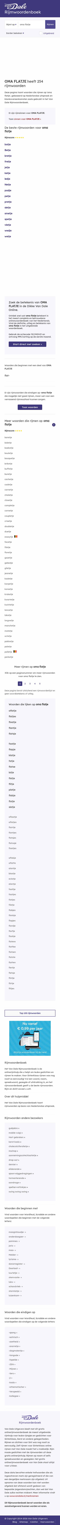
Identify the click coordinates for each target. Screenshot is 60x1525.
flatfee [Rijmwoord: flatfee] (12, 946)
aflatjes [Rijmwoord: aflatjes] (12, 822)
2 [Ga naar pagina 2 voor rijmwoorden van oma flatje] (25, 683)
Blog (14, 1522)
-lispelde (13, 1359)
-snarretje (14, 1346)
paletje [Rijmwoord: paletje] (8, 646)
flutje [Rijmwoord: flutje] (12, 801)
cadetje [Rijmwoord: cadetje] (8, 484)
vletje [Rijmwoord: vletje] (8, 224)
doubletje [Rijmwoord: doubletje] (9, 526)
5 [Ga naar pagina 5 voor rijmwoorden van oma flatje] (40, 683)
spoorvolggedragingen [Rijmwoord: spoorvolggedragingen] (20, 1173)
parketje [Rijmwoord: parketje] (9, 657)
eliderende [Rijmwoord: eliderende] (14, 1169)
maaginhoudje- (16, 1232)
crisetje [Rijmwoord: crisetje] (8, 521)
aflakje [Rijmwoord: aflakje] (12, 858)
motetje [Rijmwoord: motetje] (8, 631)
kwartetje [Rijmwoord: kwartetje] (9, 599)
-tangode (13, 1355)
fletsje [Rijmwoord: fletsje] (12, 973)
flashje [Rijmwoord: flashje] (12, 936)
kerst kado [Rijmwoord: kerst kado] (14, 1142)
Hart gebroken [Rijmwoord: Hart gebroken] (16, 1137)
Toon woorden (30, 407)
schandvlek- (15, 1286)
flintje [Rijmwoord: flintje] (12, 978)
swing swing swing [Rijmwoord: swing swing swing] (18, 1191)
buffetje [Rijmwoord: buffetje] (9, 468)
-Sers (11, 1373)
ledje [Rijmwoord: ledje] (7, 178)
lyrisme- (13, 1259)
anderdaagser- (16, 1236)
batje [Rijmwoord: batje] (8, 144)
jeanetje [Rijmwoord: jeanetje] (9, 573)
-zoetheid (13, 1341)
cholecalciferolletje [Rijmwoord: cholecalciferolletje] (18, 1146)
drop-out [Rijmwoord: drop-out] (13, 1160)
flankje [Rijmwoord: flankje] (12, 915)
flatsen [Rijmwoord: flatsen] (12, 952)
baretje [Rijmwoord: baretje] (8, 437)
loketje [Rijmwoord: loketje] (8, 615)
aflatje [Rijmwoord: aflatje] (12, 710)
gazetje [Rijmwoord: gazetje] (8, 557)
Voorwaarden (47, 1522)
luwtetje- (13, 1273)
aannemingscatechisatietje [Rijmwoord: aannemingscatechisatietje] (22, 1155)
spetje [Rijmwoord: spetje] (8, 219)
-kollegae (13, 1396)
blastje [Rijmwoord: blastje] (12, 873)
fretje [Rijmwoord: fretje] (8, 161)
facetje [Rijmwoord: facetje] (8, 542)
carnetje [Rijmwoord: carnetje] (9, 489)
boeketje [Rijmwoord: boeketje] (9, 448)
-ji (10, 1378)
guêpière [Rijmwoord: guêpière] (13, 1128)
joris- (11, 1245)
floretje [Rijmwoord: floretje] (8, 552)
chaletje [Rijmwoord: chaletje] (9, 495)
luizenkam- (14, 1295)
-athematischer (16, 1387)
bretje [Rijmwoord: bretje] (8, 155)
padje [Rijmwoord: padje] (8, 190)
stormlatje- (14, 1291)
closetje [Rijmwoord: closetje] (8, 500)
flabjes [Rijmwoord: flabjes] (12, 910)
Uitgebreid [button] (48, 33)
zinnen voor (26, 119)
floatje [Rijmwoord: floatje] (12, 722)
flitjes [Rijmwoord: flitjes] (11, 988)
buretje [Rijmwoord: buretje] (8, 474)
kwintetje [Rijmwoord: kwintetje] (9, 604)
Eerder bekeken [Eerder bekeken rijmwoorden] (14, 33)
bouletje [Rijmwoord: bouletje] (9, 453)
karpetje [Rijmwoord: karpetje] (9, 583)
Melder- (13, 1254)
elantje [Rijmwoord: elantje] (12, 884)
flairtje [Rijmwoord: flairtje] (12, 827)
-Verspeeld (14, 1391)
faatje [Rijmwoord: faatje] (12, 743)
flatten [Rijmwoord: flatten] (12, 962)
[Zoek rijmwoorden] (33, 24)
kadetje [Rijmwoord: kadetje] (8, 578)
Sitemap (23, 1522)
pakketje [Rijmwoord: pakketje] (9, 641)
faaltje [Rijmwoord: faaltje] (12, 889)
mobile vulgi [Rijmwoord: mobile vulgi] (15, 1132)
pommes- (13, 1241)
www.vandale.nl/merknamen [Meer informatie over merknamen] (24, 1496)
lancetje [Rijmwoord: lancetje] (9, 610)
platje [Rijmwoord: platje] (12, 789)
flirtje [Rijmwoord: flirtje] (11, 983)
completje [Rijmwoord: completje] (10, 505)
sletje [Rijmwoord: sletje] (8, 207)
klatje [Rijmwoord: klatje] (12, 755)
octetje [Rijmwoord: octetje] (8, 636)
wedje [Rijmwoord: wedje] (8, 230)
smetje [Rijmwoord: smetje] (8, 213)
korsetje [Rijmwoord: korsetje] (9, 589)
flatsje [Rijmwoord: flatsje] (12, 733)
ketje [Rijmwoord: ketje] (7, 173)
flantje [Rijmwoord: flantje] (12, 727)
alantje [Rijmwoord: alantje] (12, 868)
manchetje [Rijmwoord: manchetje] (10, 625)
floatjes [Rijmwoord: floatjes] (12, 848)
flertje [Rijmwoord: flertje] (12, 967)
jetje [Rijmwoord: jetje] (7, 167)
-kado (12, 1382)
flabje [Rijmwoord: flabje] (12, 795)
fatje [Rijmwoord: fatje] (11, 761)
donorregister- (16, 1263)
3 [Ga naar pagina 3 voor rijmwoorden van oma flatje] (30, 683)
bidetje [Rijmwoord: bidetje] (8, 442)
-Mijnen (12, 1368)
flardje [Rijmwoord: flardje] (12, 925)
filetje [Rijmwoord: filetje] (7, 547)
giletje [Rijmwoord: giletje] (8, 568)
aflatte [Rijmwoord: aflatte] (12, 863)
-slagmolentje (16, 1350)
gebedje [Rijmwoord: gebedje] (9, 563)
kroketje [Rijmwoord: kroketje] (9, 594)
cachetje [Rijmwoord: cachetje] (9, 479)
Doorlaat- (14, 1268)
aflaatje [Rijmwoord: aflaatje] (13, 817)
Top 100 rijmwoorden (30, 1013)
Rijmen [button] (50, 24)
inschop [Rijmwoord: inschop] (12, 1151)
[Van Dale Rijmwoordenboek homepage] (17, 7)
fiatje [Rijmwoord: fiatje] (12, 778)
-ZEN (11, 1364)
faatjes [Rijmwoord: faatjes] (12, 894)
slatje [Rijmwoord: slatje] (12, 807)
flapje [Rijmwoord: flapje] (12, 749)
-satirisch (13, 1337)
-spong (12, 1332)
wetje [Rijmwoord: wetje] (8, 236)
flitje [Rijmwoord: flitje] (11, 784)
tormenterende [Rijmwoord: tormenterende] (16, 1178)
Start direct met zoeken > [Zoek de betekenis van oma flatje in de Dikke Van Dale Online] (27, 344)
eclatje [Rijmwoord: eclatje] (12, 878)
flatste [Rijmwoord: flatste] (12, 957)
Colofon (34, 1522)
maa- (11, 1250)
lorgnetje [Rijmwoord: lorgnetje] (9, 620)
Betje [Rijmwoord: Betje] (8, 150)
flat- (7, 375)
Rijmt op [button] (10, 24)
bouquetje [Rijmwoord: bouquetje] (10, 458)
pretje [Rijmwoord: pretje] (8, 201)
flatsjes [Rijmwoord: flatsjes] (12, 837)
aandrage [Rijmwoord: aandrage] (14, 1182)
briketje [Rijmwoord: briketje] (8, 463)
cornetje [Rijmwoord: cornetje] (9, 510)
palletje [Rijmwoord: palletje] (8, 651)
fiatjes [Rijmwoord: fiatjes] (12, 899)
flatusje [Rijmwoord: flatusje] (12, 843)
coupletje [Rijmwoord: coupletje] (9, 516)
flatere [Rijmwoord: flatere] (12, 941)
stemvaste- (14, 1277)
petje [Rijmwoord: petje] (8, 196)
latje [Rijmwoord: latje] (11, 772)
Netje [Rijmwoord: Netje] (8, 184)
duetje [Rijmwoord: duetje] (8, 531)
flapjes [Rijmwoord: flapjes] (12, 920)
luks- (11, 1282)
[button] (53, 424)
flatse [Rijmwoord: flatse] (12, 766)
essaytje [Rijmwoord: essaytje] (9, 536)
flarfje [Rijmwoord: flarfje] (12, 931)
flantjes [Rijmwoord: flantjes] (12, 832)
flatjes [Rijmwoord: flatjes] (12, 716)
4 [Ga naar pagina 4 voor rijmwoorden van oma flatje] (35, 683)
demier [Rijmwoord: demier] (12, 1164)
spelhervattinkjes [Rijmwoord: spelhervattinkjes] (17, 1187)
